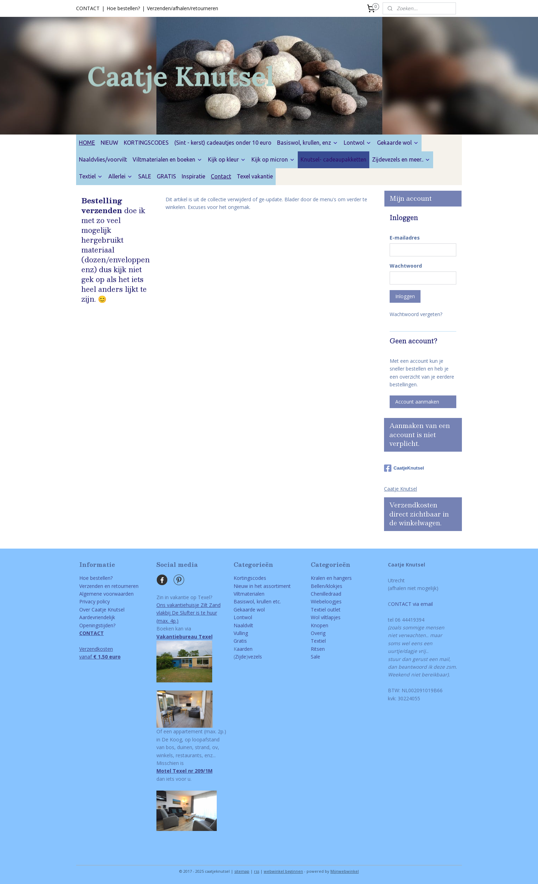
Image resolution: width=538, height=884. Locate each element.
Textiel (91, 176)
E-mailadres (405, 237)
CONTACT (88, 8)
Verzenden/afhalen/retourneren (182, 8)
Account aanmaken (417, 401)
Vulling (241, 633)
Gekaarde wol (398, 142)
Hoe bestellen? (123, 8)
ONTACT (401, 604)
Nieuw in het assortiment (262, 586)
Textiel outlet (326, 609)
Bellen (318, 586)
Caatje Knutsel (400, 488)
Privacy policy (94, 601)
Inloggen (405, 296)
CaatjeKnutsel (404, 468)
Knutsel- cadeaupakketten (333, 159)
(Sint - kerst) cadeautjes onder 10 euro (222, 142)
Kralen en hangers (331, 578)
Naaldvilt (243, 625)
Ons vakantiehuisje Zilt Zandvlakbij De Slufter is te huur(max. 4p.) (188, 613)
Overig (318, 633)
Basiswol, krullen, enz (307, 142)
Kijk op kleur (227, 159)
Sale (315, 656)
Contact (221, 176)
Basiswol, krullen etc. (257, 601)
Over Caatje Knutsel (102, 609)
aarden (245, 649)
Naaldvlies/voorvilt (103, 159)
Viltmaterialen (249, 593)
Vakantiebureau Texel (184, 636)
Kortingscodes (250, 578)
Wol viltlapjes (326, 617)
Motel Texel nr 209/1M (184, 770)
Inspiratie (193, 176)
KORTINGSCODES (146, 142)
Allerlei (120, 176)
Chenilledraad (326, 593)
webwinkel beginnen (283, 871)
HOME (87, 142)
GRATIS (166, 176)
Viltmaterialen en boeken (167, 159)
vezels (255, 656)
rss (256, 871)
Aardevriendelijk (97, 617)
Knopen (319, 625)
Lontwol (357, 142)
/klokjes (333, 586)
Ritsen (318, 649)
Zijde (240, 656)
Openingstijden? (97, 625)
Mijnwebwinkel (344, 871)
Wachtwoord (406, 265)
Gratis (240, 640)
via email (422, 604)
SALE (144, 176)
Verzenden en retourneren (109, 586)
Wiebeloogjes (326, 601)
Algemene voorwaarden (106, 593)
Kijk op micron (273, 159)
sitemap (241, 871)
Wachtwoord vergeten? (416, 314)
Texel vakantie (255, 176)
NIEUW (109, 142)
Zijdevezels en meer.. (401, 159)
